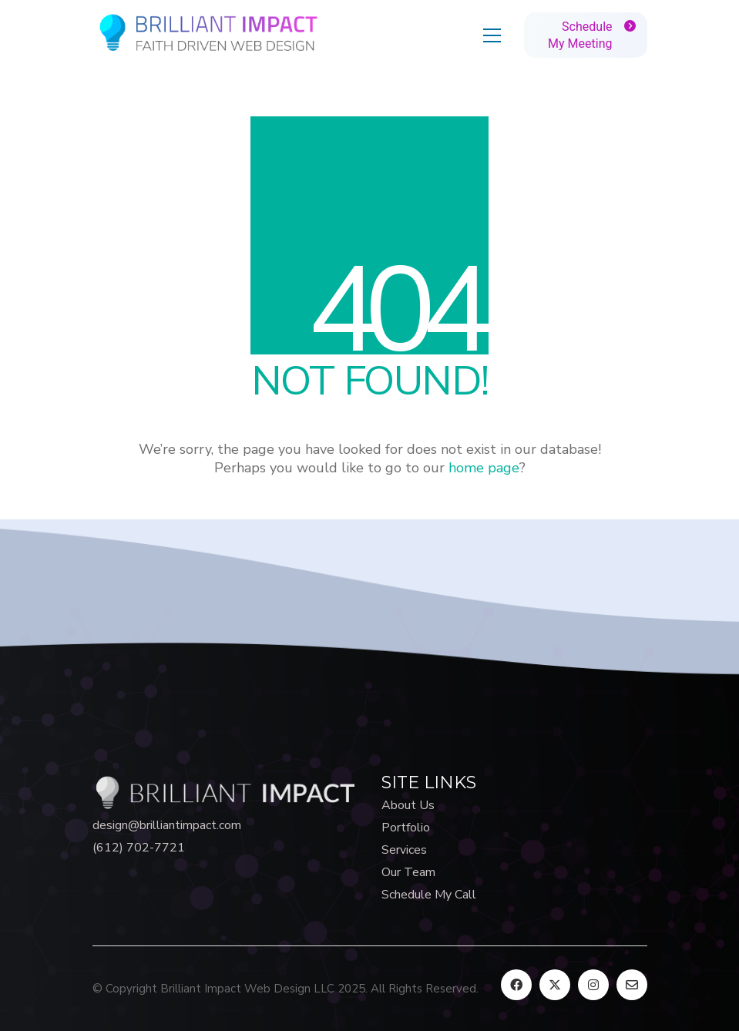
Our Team (408, 873)
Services (404, 850)
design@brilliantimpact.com (166, 826)
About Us (408, 806)
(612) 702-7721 (138, 848)
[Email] (631, 984)
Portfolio (405, 828)
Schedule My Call (428, 895)
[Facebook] (516, 984)
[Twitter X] (554, 984)
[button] (492, 35)
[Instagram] (593, 984)
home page (483, 467)
